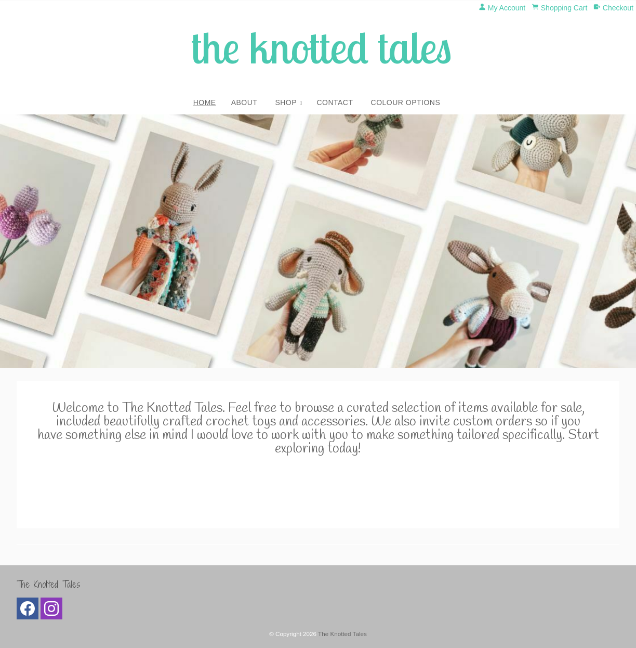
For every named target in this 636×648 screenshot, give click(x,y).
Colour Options (406, 102)
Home (204, 102)
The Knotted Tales (342, 633)
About (244, 102)
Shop (286, 102)
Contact (334, 102)
